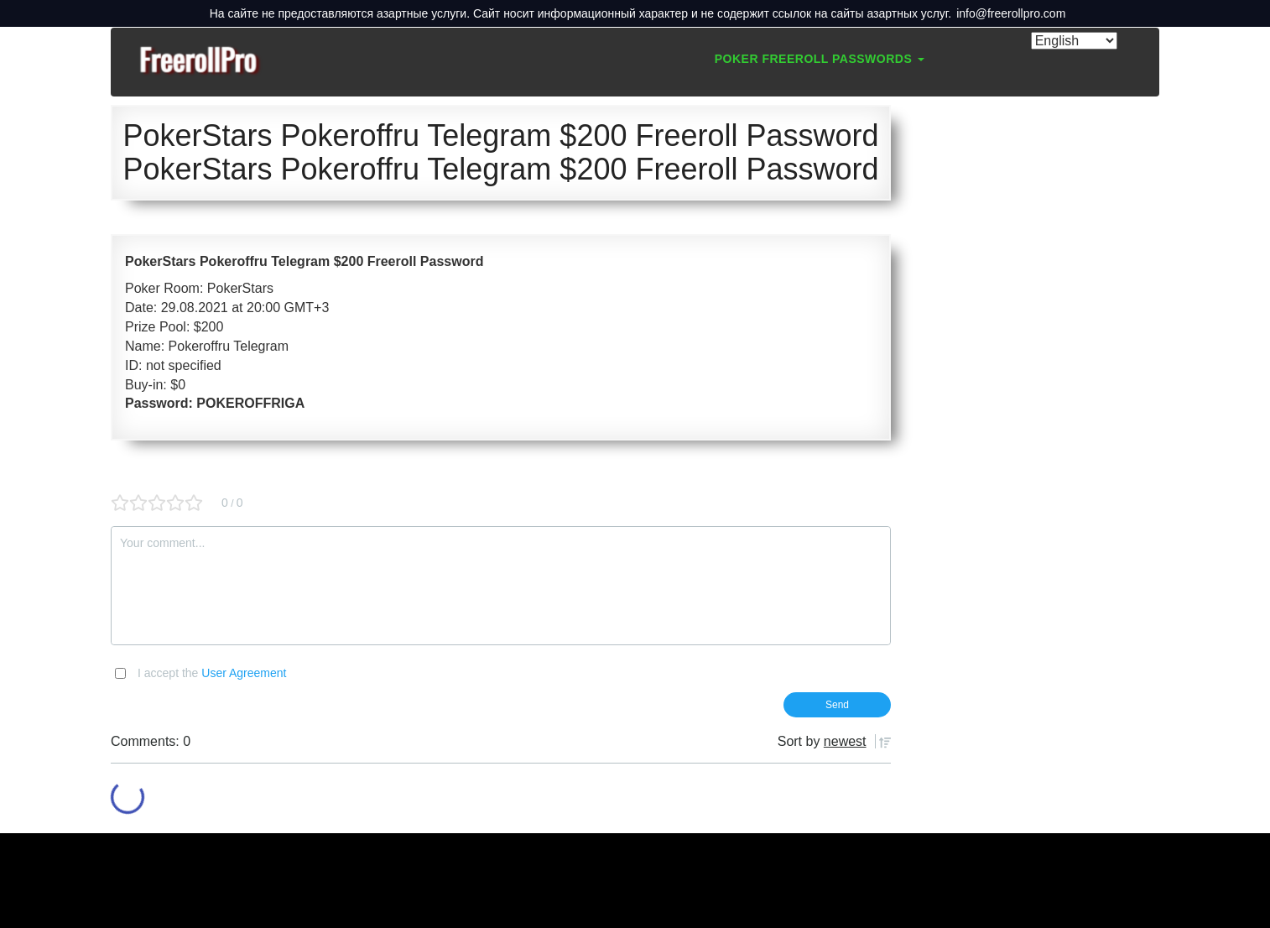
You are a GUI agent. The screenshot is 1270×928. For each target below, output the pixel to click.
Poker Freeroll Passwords (819, 58)
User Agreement (243, 673)
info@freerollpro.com (1010, 13)
